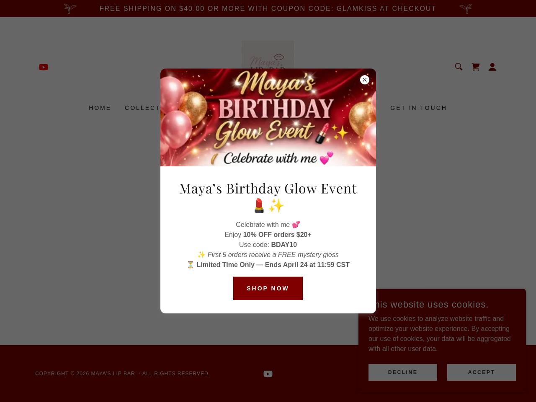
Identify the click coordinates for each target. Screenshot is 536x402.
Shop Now (268, 288)
